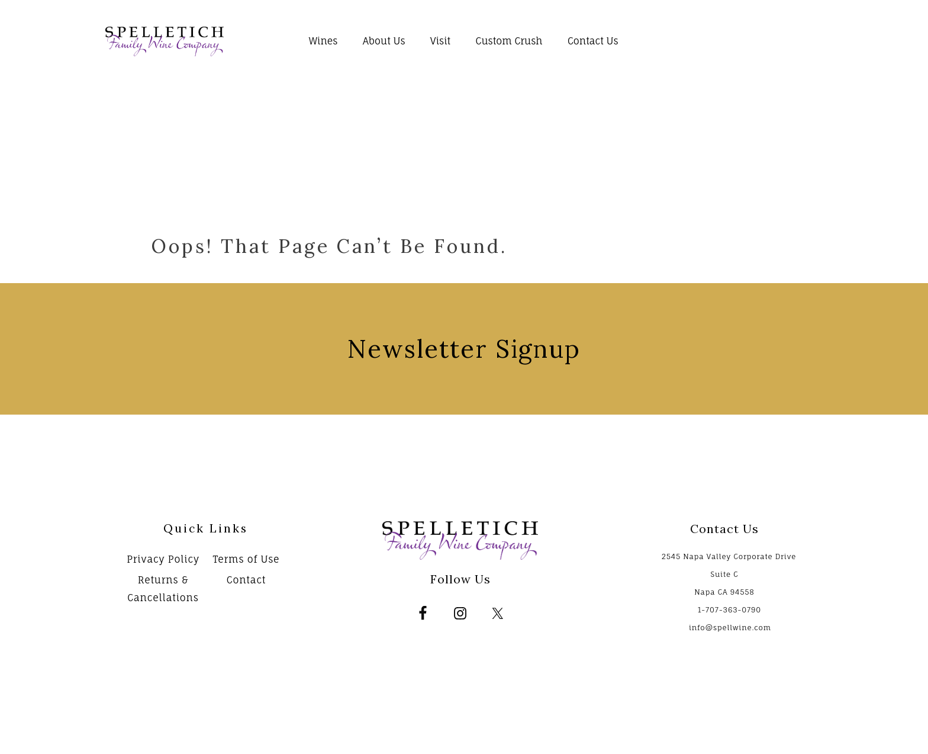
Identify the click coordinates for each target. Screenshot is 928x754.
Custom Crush (508, 41)
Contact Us (593, 41)
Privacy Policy (163, 559)
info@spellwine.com (730, 627)
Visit (440, 41)
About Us (384, 41)
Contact (246, 580)
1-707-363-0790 (729, 609)
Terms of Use (246, 559)
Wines (323, 41)
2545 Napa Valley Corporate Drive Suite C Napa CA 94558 (729, 574)
